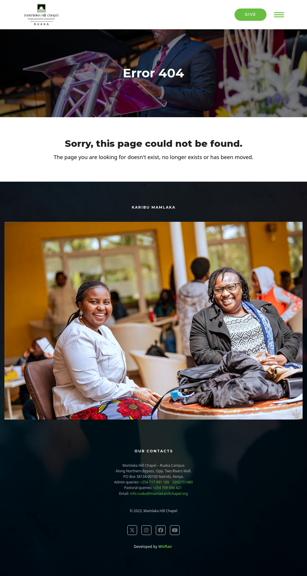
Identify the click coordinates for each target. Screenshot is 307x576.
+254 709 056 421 (167, 487)
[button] (279, 14)
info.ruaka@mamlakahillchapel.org (159, 493)
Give (250, 14)
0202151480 (182, 482)
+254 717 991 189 (155, 482)
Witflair (165, 546)
